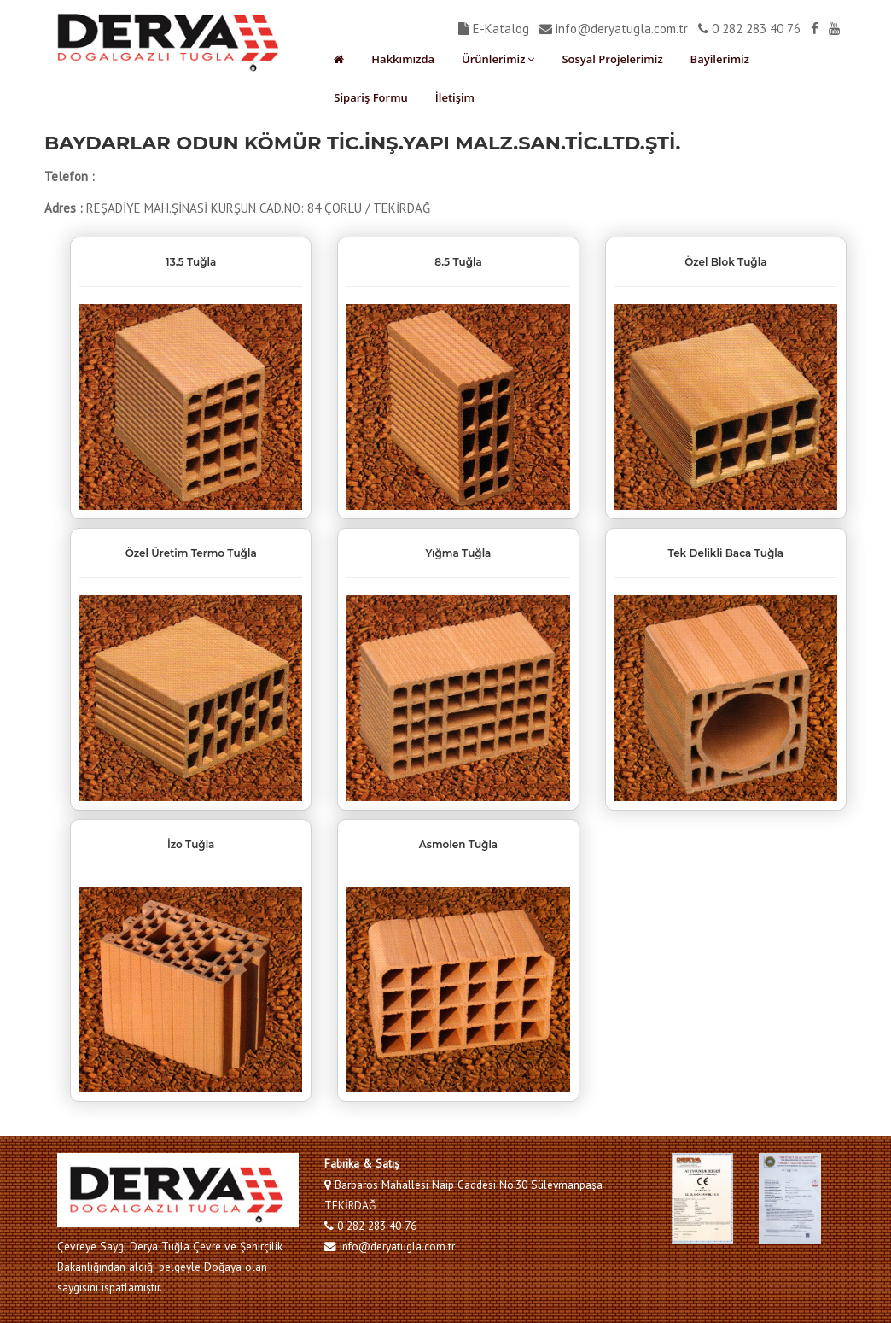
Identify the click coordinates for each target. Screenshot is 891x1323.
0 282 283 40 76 (749, 28)
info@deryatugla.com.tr (613, 28)
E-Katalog (493, 28)
